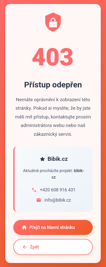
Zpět (30, 247)
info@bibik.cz (57, 200)
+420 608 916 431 (58, 190)
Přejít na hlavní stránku (48, 227)
